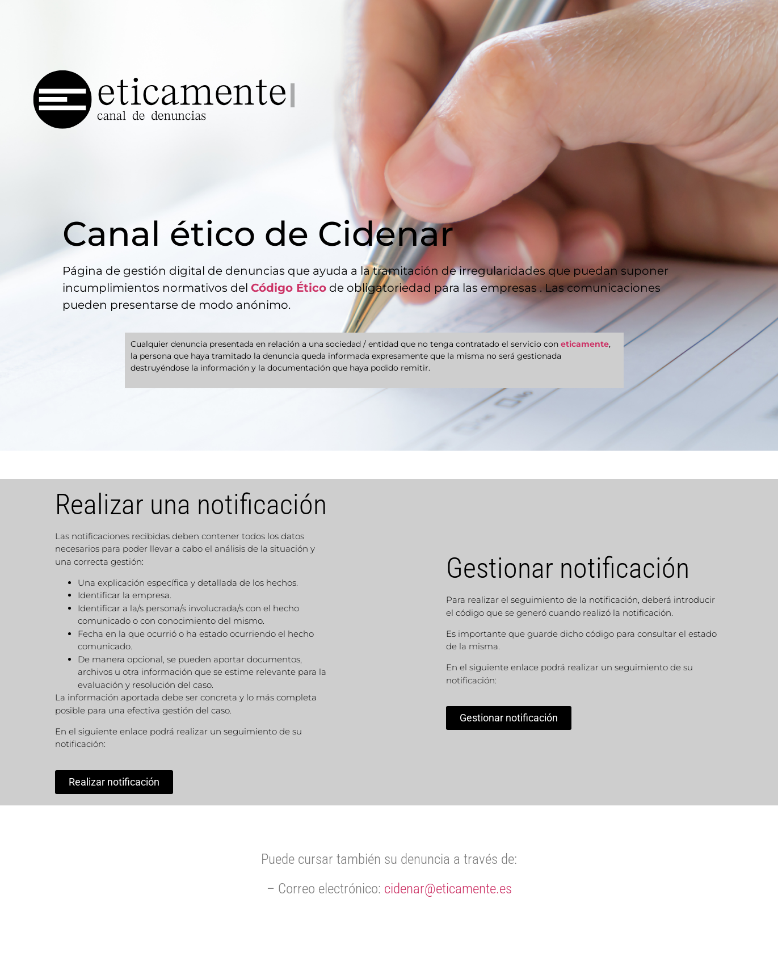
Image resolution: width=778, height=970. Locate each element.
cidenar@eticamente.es (448, 888)
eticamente (585, 344)
